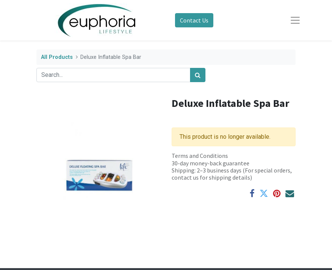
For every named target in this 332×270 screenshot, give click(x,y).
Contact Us (194, 20)
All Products (57, 57)
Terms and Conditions (200, 155)
